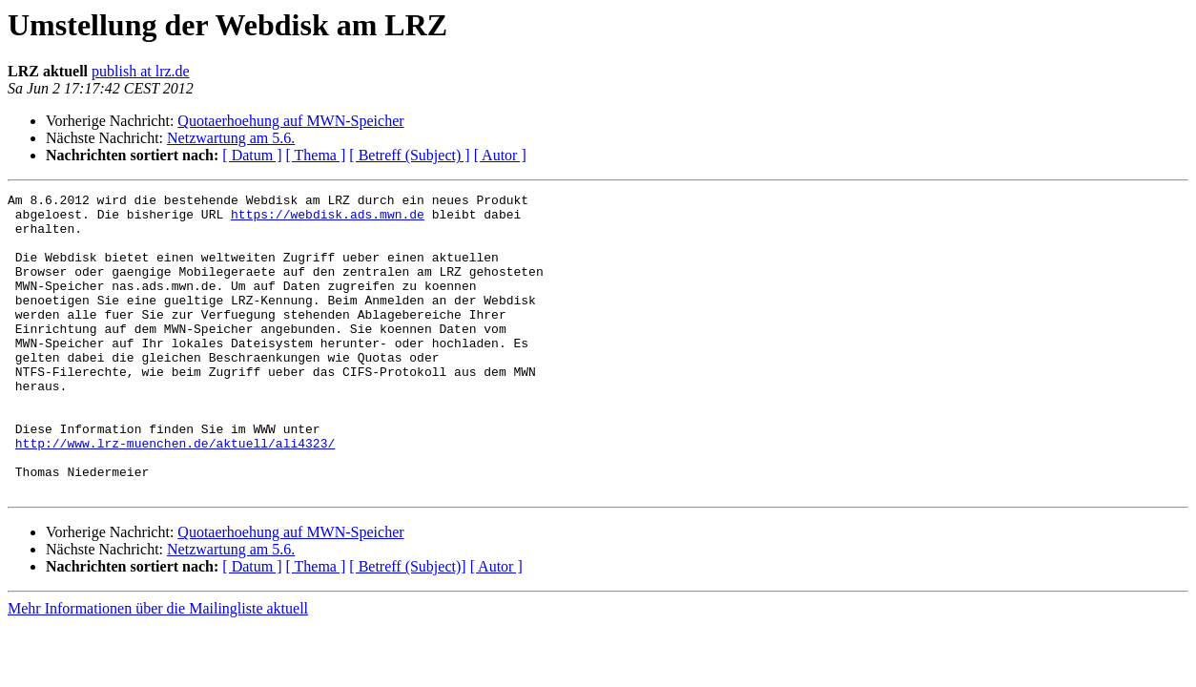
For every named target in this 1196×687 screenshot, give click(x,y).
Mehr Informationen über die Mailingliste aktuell (158, 668)
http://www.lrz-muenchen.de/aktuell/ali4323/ (175, 494)
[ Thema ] (316, 155)
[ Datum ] (251, 155)
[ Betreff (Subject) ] (409, 155)
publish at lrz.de (141, 71)
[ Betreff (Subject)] (407, 626)
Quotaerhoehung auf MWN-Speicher (290, 121)
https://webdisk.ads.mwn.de (327, 219)
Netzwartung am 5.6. (231, 138)
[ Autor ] (500, 155)
